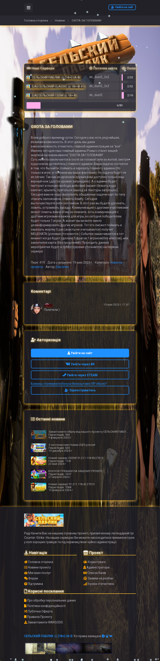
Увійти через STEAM (80, 375)
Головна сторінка (36, 20)
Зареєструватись (80, 390)
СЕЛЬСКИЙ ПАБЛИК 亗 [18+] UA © (48, 636)
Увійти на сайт (122, 7)
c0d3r (48, 305)
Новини (60, 20)
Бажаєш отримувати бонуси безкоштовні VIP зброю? (69, 383)
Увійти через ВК (80, 364)
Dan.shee (62, 267)
